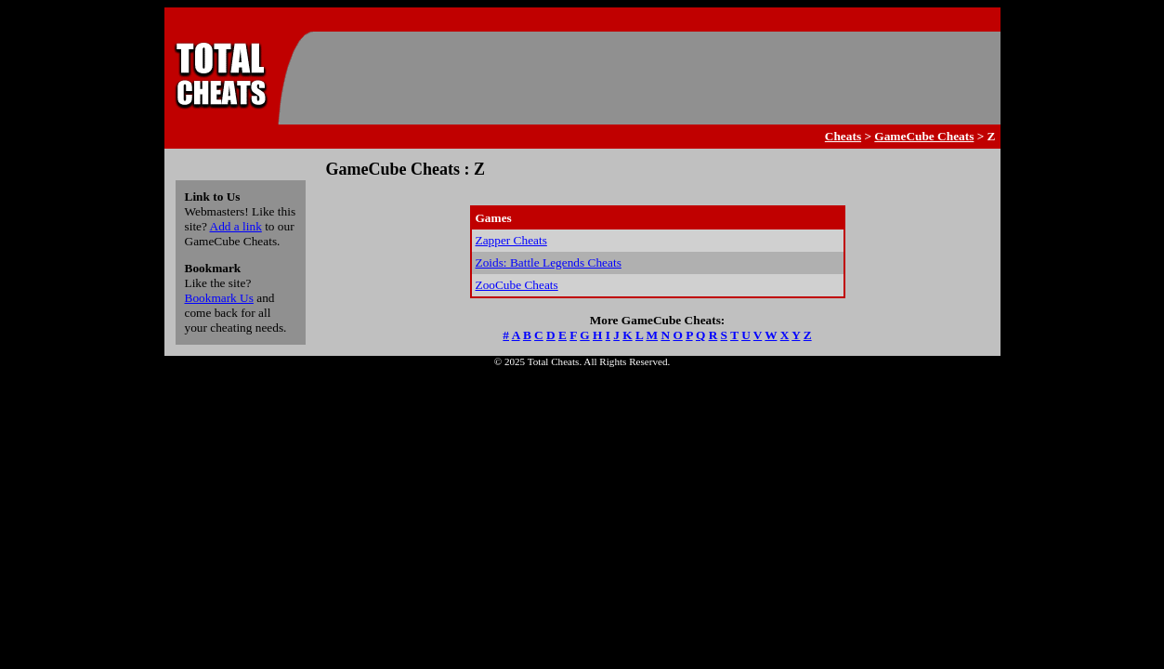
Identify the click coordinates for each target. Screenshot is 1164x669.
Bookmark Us (219, 298)
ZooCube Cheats (517, 285)
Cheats (843, 136)
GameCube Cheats (924, 136)
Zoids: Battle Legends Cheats (548, 262)
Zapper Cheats (511, 240)
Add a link (236, 226)
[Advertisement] (653, 78)
